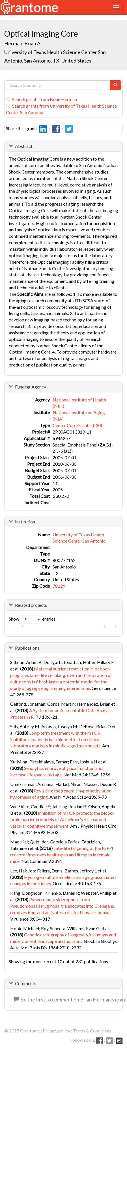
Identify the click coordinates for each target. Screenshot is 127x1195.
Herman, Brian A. (23, 43)
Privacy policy (56, 1030)
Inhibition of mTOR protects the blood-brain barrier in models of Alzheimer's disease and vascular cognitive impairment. (62, 819)
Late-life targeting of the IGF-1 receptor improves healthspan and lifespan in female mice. (61, 854)
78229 (59, 585)
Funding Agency (30, 386)
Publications (27, 647)
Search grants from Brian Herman (41, 99)
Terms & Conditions (92, 1030)
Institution (25, 521)
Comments (25, 983)
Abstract (24, 146)
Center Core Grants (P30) (77, 425)
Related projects (31, 605)
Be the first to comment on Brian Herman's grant (66, 999)
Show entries (32, 619)
